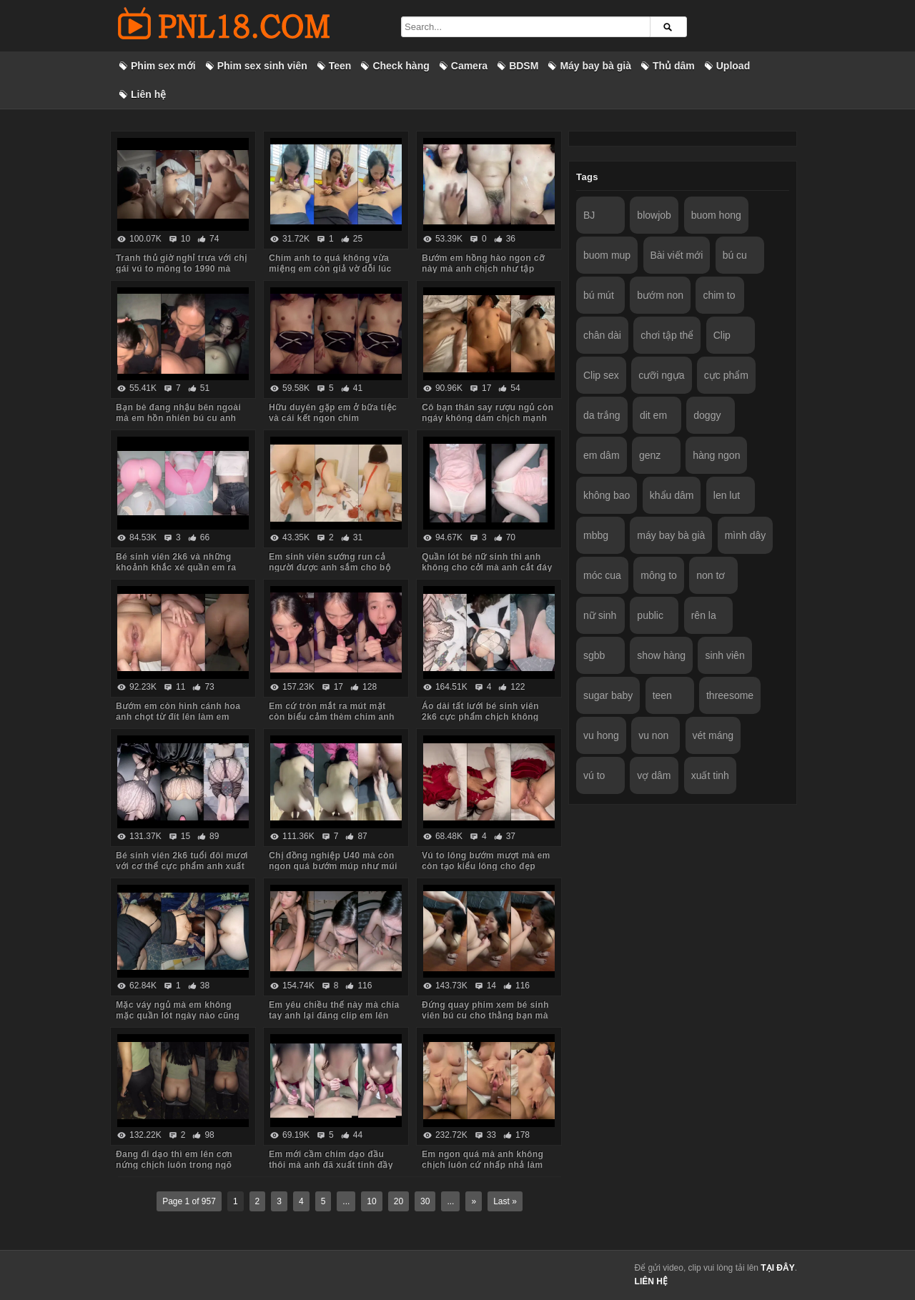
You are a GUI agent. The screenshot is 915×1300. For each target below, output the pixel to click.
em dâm (601, 455)
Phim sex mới (163, 65)
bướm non (660, 295)
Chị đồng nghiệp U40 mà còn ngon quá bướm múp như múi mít (333, 866)
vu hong (601, 735)
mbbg (595, 535)
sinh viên (724, 655)
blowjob (654, 215)
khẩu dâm (672, 495)
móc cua (602, 575)
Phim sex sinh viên (262, 65)
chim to (719, 295)
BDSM (523, 65)
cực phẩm (726, 375)
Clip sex (601, 375)
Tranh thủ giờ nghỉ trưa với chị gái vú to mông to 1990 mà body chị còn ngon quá (181, 268)
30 (425, 1201)
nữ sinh (599, 615)
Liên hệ (148, 94)
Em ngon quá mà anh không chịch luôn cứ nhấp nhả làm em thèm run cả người (482, 1165)
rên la (703, 615)
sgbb (594, 655)
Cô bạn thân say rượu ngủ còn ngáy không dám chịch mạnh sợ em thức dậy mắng (487, 418)
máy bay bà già (671, 535)
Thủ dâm (674, 65)
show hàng (661, 655)
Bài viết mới (677, 255)
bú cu (735, 255)
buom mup (606, 255)
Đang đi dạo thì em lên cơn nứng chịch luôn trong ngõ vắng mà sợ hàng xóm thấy (174, 1165)
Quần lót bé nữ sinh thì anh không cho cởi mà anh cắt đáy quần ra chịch (487, 567)
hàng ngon (716, 455)
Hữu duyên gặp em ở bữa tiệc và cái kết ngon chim (333, 412)
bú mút (598, 295)
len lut (726, 495)
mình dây (745, 535)
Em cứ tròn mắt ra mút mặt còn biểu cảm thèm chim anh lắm (332, 717)
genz (650, 455)
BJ (589, 215)
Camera (469, 65)
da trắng (601, 415)
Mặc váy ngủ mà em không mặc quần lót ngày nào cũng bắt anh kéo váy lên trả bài (177, 1015)
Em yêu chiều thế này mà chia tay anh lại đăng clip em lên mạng (334, 1015)
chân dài (602, 335)
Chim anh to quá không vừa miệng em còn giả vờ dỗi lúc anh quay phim (330, 268)
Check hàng (400, 65)
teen (662, 695)
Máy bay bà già (595, 65)
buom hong (716, 215)
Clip (722, 335)
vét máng (713, 735)
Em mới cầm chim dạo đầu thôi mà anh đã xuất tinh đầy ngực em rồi (331, 1165)
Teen (340, 65)
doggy (707, 415)
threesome (729, 695)
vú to (594, 775)
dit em (653, 415)
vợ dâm (654, 775)
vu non (653, 735)
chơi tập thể (666, 335)
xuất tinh (710, 775)
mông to (658, 575)
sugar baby (608, 695)
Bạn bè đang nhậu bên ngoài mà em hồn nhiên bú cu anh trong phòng (178, 418)
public (650, 615)
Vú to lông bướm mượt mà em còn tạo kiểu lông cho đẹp (486, 860)
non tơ (710, 575)
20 (398, 1201)
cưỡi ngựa (661, 375)
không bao (606, 495)
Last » (505, 1201)
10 (371, 1201)
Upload (733, 65)
